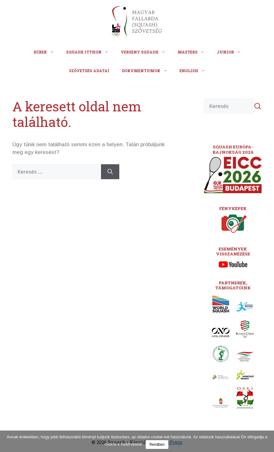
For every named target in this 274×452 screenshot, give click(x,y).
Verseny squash (146, 52)
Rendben (157, 444)
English (195, 70)
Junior (232, 52)
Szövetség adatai (89, 70)
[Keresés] (110, 171)
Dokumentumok (147, 70)
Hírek (47, 52)
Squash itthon (90, 52)
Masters (194, 52)
